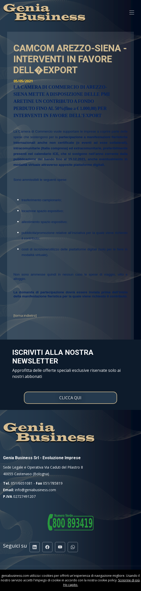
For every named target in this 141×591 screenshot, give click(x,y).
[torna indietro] (25, 315)
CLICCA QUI (70, 398)
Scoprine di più (129, 580)
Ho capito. (70, 585)
